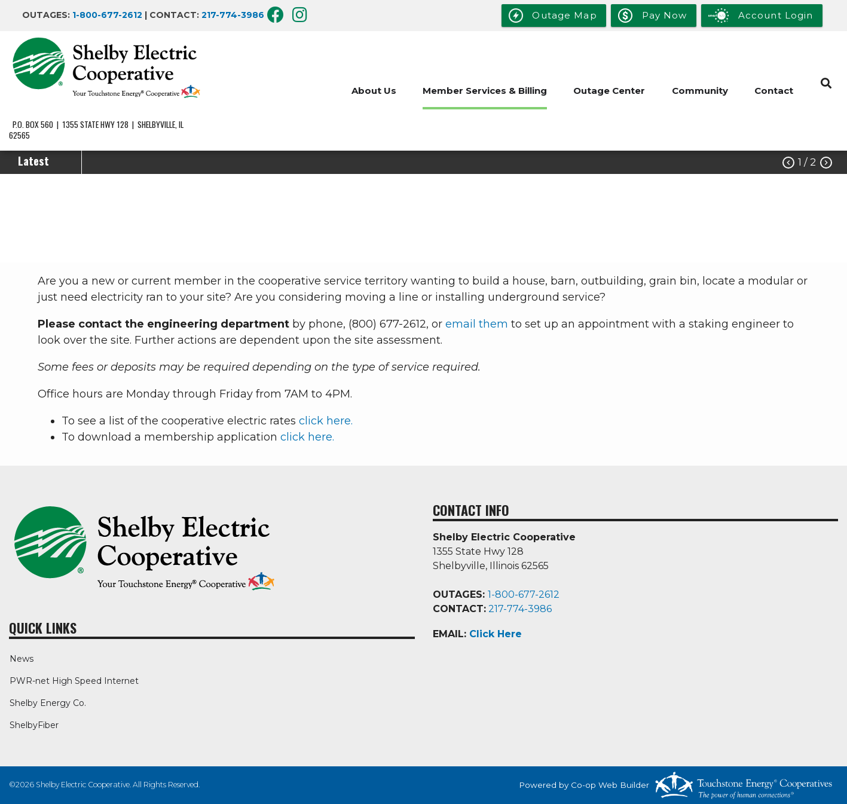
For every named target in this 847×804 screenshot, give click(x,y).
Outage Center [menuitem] (608, 90)
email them (476, 324)
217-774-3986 (232, 15)
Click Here (495, 634)
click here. (326, 420)
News (21, 658)
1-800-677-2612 (107, 15)
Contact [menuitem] (773, 90)
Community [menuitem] (699, 90)
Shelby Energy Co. (47, 703)
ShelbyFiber (33, 725)
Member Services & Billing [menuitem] (483, 90)
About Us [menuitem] (372, 90)
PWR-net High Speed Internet (73, 680)
